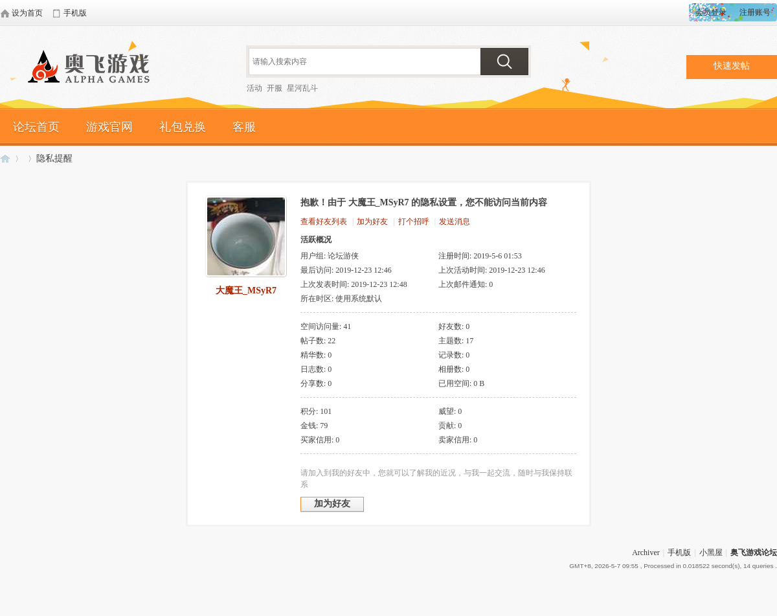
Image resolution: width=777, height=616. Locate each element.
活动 (254, 88)
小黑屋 (711, 552)
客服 (244, 126)
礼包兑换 (182, 126)
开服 (274, 88)
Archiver (646, 552)
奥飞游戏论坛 (94, 68)
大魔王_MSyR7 (246, 290)
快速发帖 (732, 66)
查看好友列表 (323, 221)
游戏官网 (109, 126)
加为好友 (372, 221)
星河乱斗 (302, 88)
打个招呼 (413, 221)
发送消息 (454, 221)
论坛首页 (36, 126)
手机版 (679, 552)
